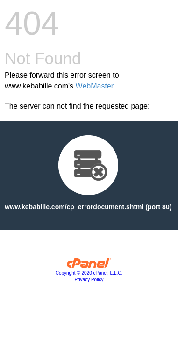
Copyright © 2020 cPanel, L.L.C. (89, 273)
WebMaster (95, 86)
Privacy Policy (88, 279)
